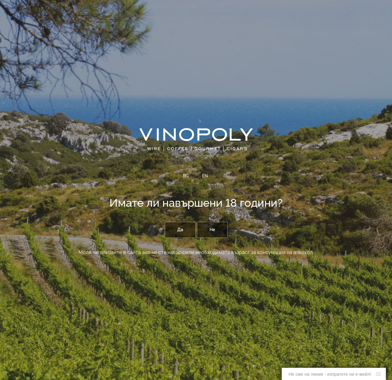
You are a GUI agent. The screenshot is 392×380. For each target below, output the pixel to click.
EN (205, 176)
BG (186, 176)
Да (180, 230)
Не (212, 230)
